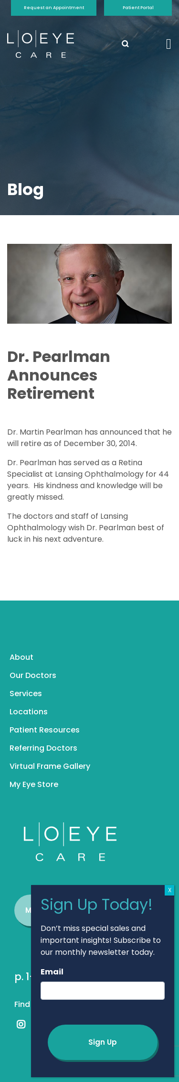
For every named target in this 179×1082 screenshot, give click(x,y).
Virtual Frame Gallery (50, 766)
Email (52, 971)
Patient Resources (45, 729)
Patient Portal (138, 8)
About (21, 657)
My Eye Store (34, 784)
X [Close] (169, 890)
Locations (29, 711)
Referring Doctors (43, 748)
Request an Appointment (54, 8)
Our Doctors (33, 675)
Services (26, 693)
